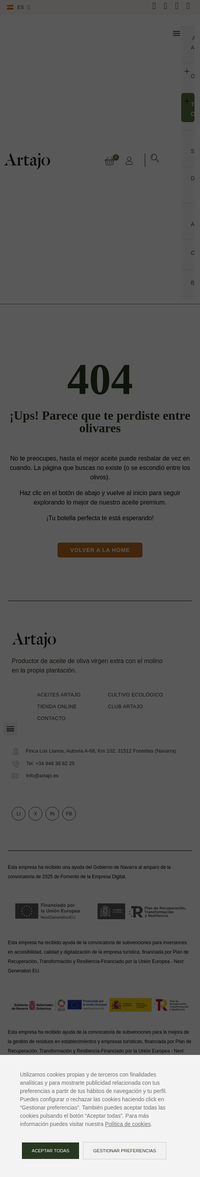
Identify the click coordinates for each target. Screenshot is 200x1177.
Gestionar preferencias (124, 1150)
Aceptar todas (50, 1150)
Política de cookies (128, 1124)
